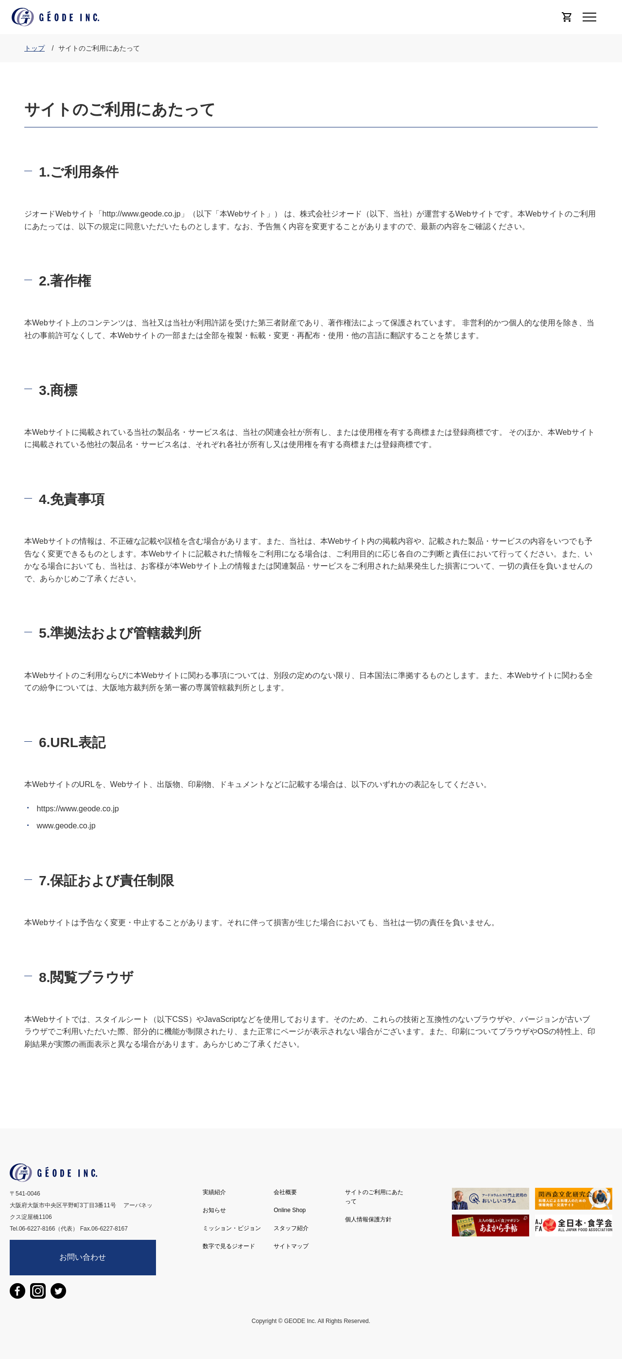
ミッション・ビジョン (232, 1228)
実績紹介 (214, 1192)
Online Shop (290, 1210)
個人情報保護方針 (368, 1219)
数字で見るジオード (229, 1246)
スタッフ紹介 (291, 1228)
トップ (34, 48)
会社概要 (285, 1192)
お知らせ (214, 1210)
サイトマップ (291, 1246)
